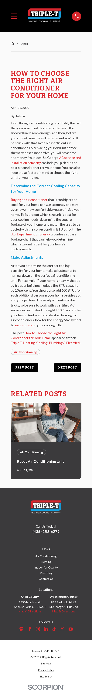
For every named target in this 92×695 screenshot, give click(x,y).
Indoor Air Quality (46, 567)
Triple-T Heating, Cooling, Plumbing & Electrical (45, 343)
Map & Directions (30, 611)
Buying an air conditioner (29, 200)
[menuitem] (46, 664)
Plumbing (46, 573)
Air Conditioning (25, 352)
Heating (46, 561)
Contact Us (46, 578)
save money (23, 325)
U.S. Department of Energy (30, 234)
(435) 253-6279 (46, 531)
